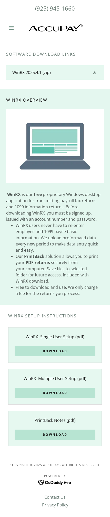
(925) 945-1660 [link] (55, 8)
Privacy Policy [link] (55, 505)
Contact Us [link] (55, 497)
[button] (13, 28)
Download (55, 351)
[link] (55, 28)
